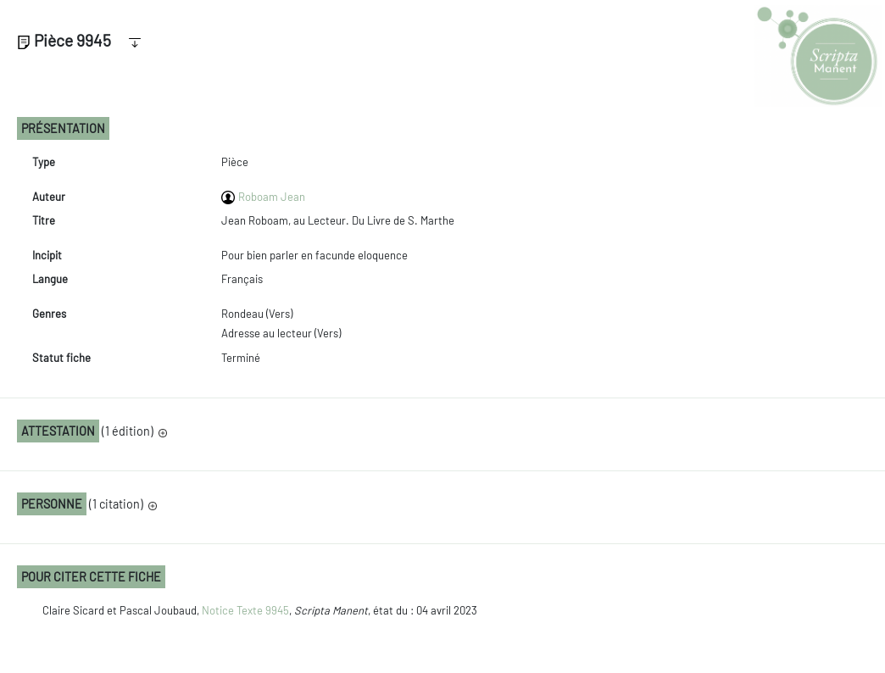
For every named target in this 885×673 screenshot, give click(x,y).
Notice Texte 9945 (245, 610)
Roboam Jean (271, 196)
